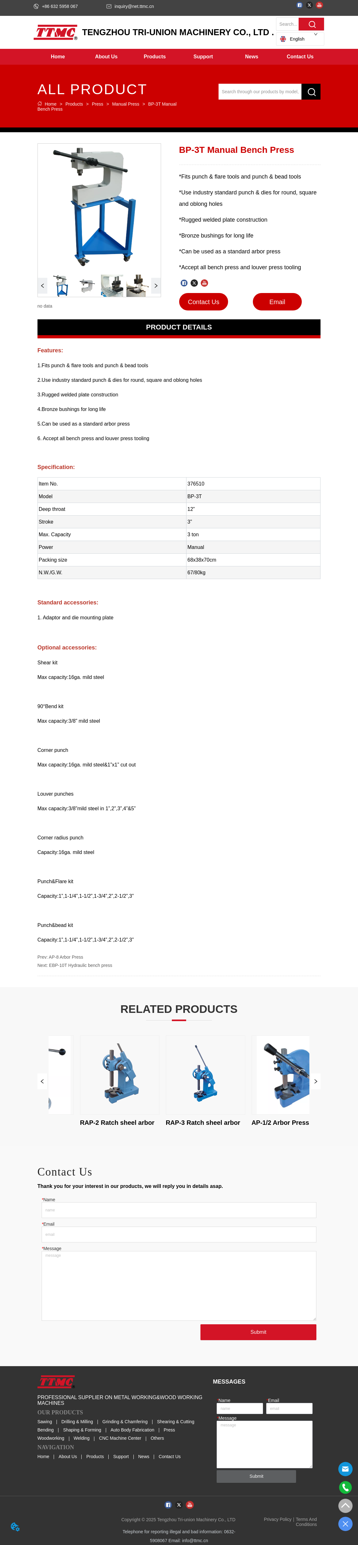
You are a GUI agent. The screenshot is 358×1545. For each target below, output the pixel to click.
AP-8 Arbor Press (66, 957)
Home (51, 104)
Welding (82, 1438)
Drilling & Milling (77, 1421)
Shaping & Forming (82, 1429)
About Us (68, 1456)
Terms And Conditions (306, 1522)
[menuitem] (106, 57)
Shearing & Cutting (175, 1421)
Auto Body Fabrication (132, 1429)
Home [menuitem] (58, 56)
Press (98, 104)
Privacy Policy (278, 1519)
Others (157, 1438)
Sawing (44, 1421)
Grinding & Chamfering (124, 1421)
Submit (259, 1332)
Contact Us (170, 1456)
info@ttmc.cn (195, 1540)
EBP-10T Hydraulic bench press (80, 965)
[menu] (179, 57)
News (143, 1456)
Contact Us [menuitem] (300, 56)
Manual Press (125, 104)
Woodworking (50, 1438)
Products (74, 104)
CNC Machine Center (120, 1438)
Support (121, 1456)
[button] (106, 56)
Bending (45, 1429)
